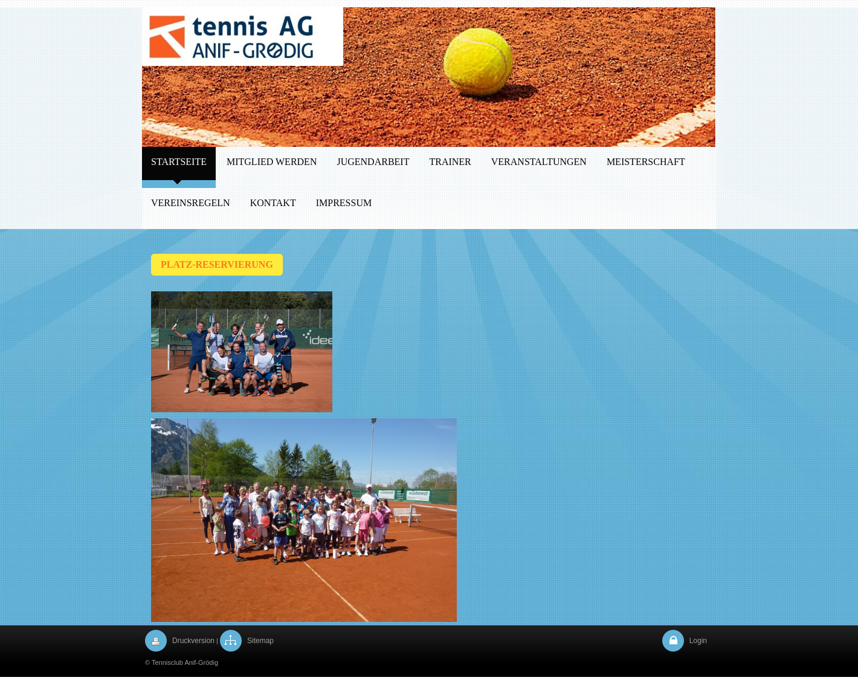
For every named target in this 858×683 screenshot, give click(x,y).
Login (698, 640)
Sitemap (260, 640)
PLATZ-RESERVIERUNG (217, 264)
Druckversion (193, 640)
